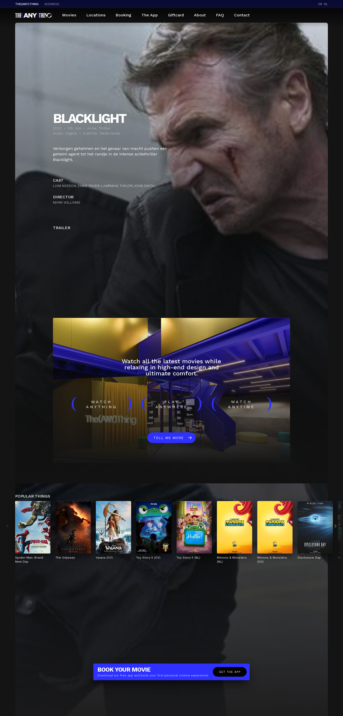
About (200, 15)
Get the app (230, 672)
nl (326, 4)
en (320, 4)
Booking (123, 15)
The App (149, 15)
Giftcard (176, 15)
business (52, 4)
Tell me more (168, 438)
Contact (242, 15)
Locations (95, 15)
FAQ (220, 15)
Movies (69, 15)
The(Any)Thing (27, 4)
